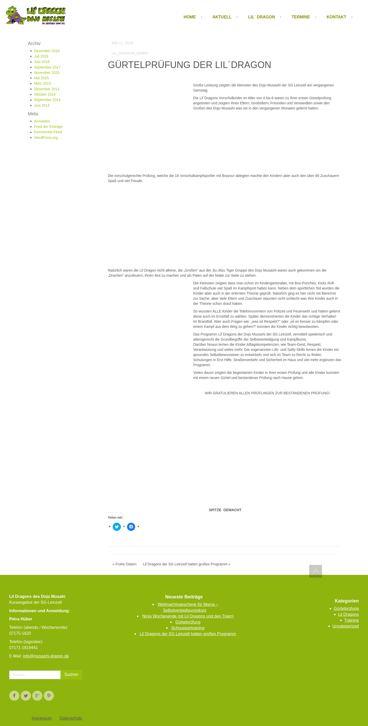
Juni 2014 (42, 105)
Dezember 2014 (47, 89)
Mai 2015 (41, 78)
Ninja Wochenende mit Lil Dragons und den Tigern (188, 616)
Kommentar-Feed (48, 132)
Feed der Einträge (48, 127)
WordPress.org (46, 138)
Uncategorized (345, 626)
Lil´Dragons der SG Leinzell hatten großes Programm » (186, 564)
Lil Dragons (348, 614)
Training (351, 620)
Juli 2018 (41, 56)
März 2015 (42, 83)
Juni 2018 (42, 62)
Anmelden (42, 121)
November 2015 (47, 73)
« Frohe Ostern (124, 564)
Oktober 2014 (45, 94)
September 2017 (47, 67)
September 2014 (47, 100)
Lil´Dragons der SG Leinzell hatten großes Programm (188, 634)
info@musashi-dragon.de (46, 656)
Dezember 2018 (47, 51)
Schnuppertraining (187, 628)
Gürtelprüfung (187, 622)
